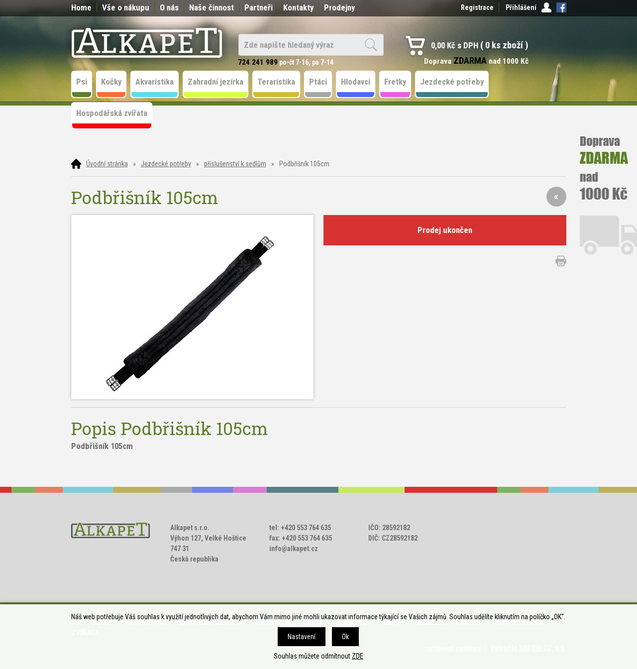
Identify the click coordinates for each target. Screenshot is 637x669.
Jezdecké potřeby (166, 164)
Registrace (477, 7)
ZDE (357, 656)
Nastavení (302, 637)
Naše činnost (211, 7)
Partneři (258, 7)
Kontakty (298, 7)
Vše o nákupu (125, 7)
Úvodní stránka (107, 164)
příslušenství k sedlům (235, 164)
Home (81, 7)
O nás (169, 7)
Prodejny (339, 7)
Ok (345, 637)
